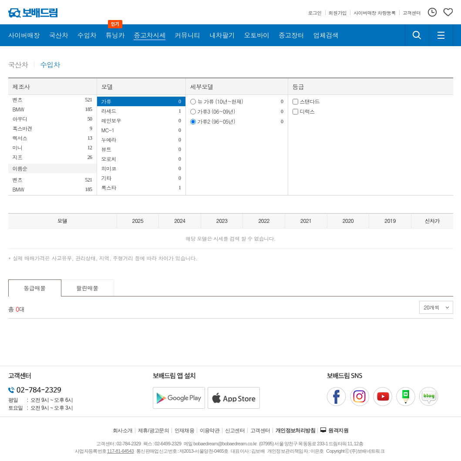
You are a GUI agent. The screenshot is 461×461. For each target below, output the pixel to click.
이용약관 (210, 430)
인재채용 (185, 430)
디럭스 (307, 111)
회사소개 (123, 430)
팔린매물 (87, 288)
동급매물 (35, 288)
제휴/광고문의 (153, 430)
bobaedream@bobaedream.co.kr (224, 443)
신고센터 (235, 430)
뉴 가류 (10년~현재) (220, 101)
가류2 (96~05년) (216, 121)
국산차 (18, 65)
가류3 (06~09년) (216, 111)
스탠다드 (310, 101)
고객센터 (260, 430)
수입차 (50, 65)
